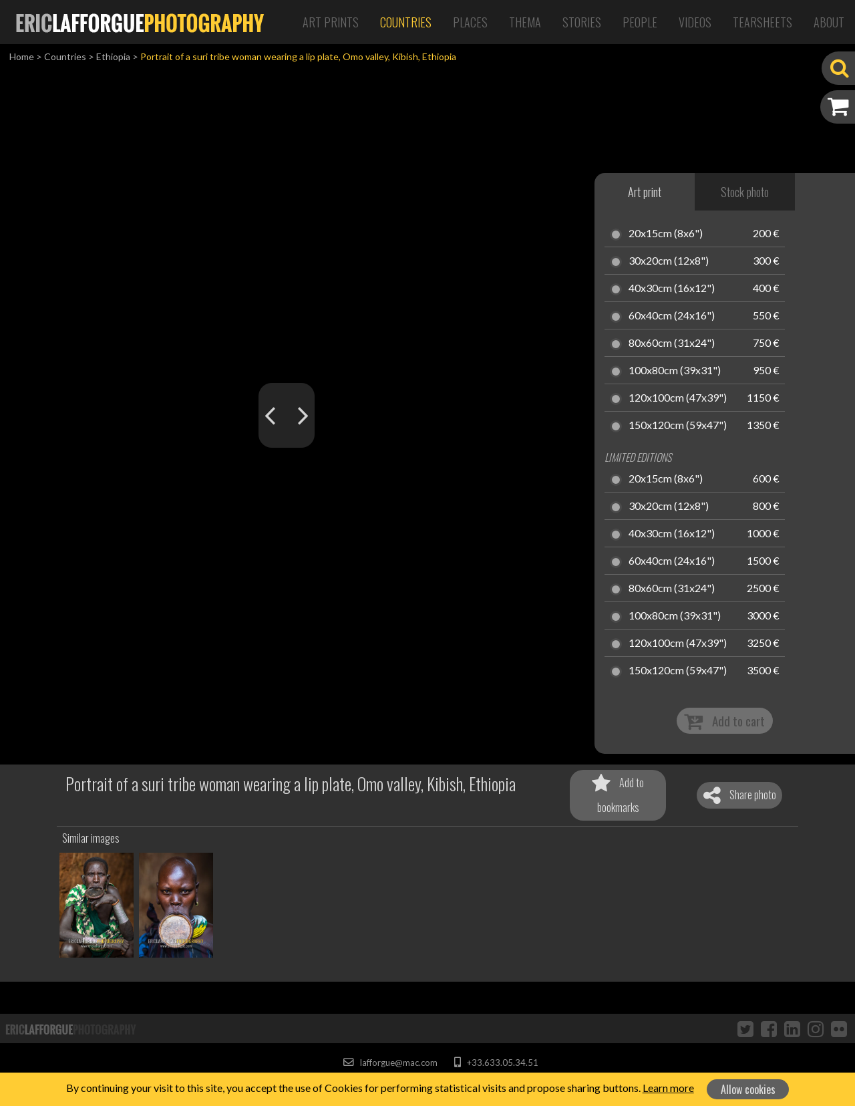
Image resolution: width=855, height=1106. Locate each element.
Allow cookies (748, 1089)
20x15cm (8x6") (666, 234)
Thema (525, 22)
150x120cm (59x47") (678, 425)
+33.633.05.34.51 (496, 1062)
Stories (581, 22)
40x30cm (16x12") (672, 288)
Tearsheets (762, 22)
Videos (695, 22)
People (640, 22)
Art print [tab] (644, 191)
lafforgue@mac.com (390, 1062)
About (829, 22)
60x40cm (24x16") (672, 316)
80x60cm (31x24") (672, 343)
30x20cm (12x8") (669, 261)
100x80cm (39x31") (675, 371)
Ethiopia (113, 56)
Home (21, 56)
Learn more (668, 1087)
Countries (406, 22)
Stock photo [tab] (745, 191)
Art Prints (331, 22)
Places (470, 22)
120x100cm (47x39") (678, 398)
